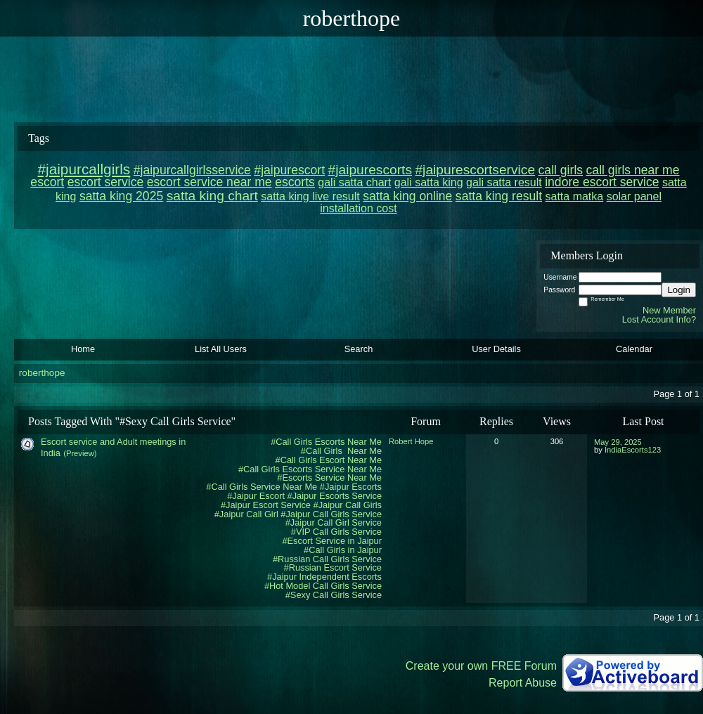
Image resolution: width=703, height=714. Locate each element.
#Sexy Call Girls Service (333, 595)
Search (358, 349)
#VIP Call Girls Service (336, 531)
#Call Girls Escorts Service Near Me (310, 469)
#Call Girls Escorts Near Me (326, 441)
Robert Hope (411, 441)
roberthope (42, 373)
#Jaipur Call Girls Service (331, 514)
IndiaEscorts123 (633, 450)
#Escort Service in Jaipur (332, 541)
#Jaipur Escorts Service (335, 496)
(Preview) (79, 453)
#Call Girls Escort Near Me (329, 460)
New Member (669, 310)
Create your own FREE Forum (481, 666)
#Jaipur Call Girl (246, 514)
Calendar (634, 349)
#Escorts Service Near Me (329, 477)
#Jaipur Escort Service (266, 505)
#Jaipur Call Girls (348, 505)
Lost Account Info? (659, 319)
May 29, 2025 (618, 442)
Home (83, 349)
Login (678, 290)
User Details (496, 349)
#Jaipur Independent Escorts (324, 576)
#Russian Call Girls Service (327, 559)
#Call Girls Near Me (341, 451)
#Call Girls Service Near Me (261, 486)
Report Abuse (523, 683)
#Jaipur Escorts (351, 486)
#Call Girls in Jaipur (343, 550)
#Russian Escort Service (333, 567)
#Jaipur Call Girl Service (333, 522)
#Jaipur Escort (256, 496)
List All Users (221, 349)
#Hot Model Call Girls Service (323, 585)
